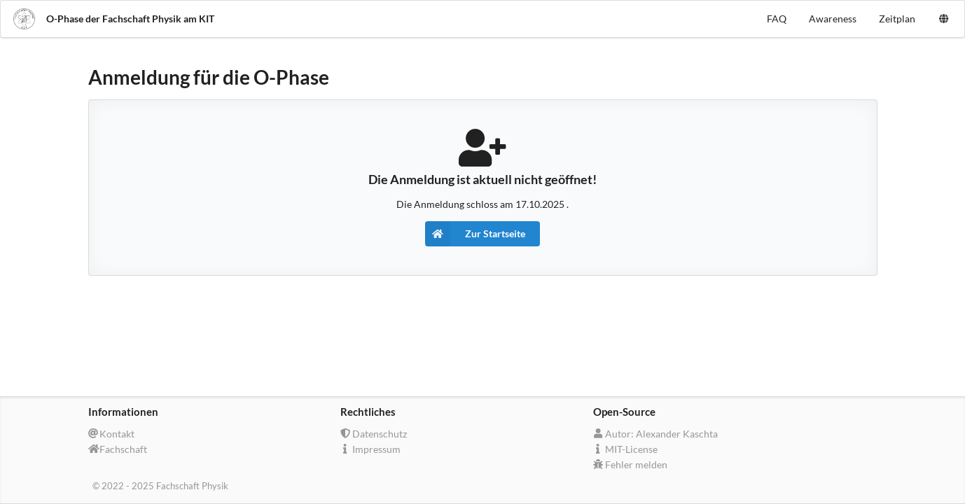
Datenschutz (373, 434)
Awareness (832, 18)
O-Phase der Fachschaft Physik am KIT (113, 19)
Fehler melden (630, 464)
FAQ (776, 18)
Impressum (370, 449)
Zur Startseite (475, 233)
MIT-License (625, 449)
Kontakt (111, 434)
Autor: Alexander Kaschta (655, 434)
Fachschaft (118, 449)
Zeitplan (897, 18)
